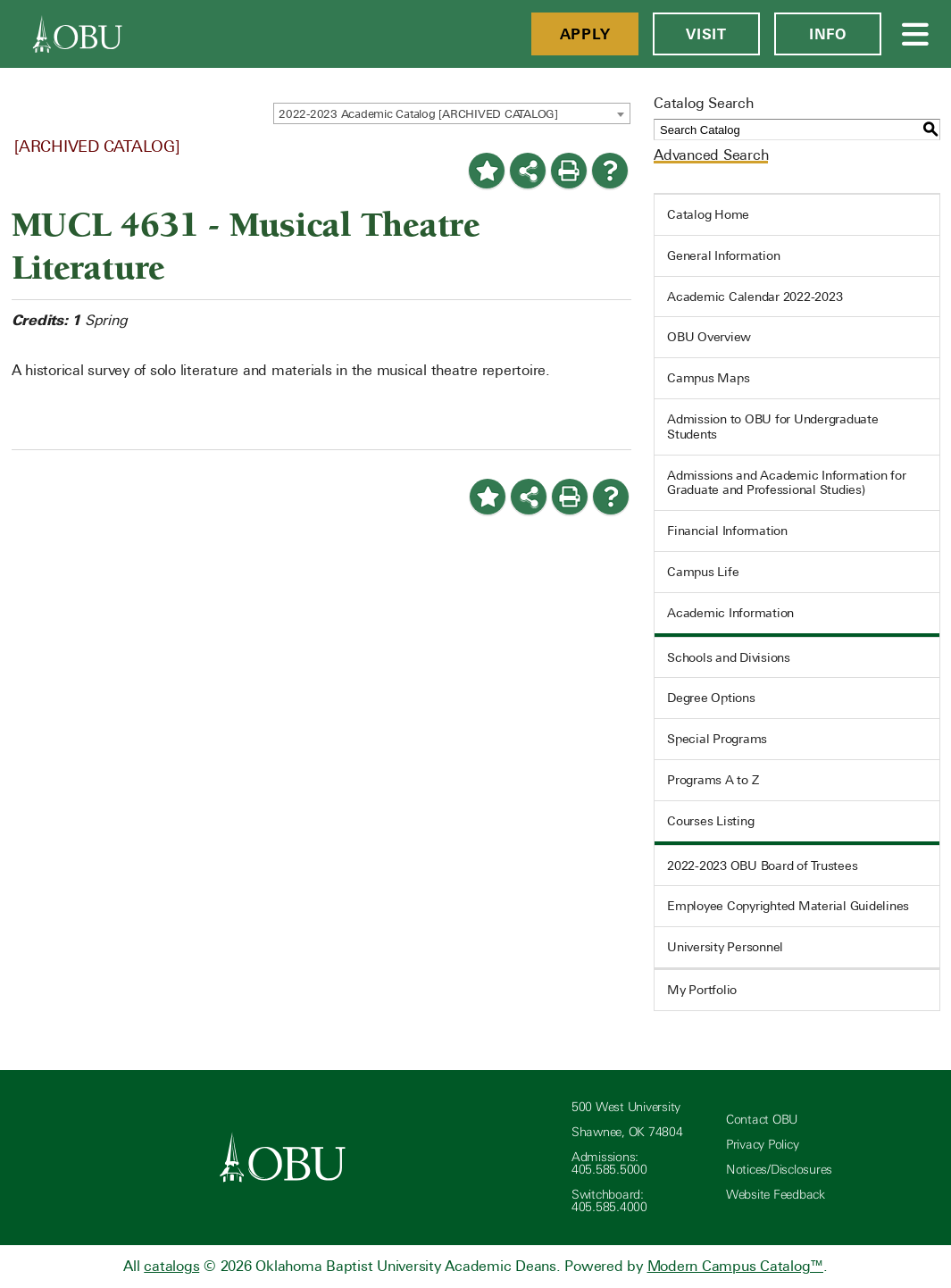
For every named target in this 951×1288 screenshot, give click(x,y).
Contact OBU (761, 1119)
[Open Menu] (916, 34)
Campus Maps (708, 378)
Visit (706, 34)
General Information (723, 255)
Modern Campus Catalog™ (735, 1266)
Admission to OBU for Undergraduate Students (773, 426)
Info (828, 34)
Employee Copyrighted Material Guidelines (788, 906)
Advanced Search (711, 154)
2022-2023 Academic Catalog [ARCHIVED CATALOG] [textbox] (418, 114)
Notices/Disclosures (779, 1169)
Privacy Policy (762, 1144)
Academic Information (730, 613)
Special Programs (717, 739)
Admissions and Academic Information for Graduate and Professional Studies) (786, 483)
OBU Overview (709, 337)
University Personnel (725, 947)
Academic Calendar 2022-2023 (754, 296)
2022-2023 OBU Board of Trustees (762, 865)
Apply (585, 34)
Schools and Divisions (728, 657)
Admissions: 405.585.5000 (609, 1163)
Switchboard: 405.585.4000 (609, 1201)
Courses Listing (710, 821)
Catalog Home (708, 214)
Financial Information (727, 530)
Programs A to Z (712, 780)
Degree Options (711, 697)
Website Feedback (775, 1194)
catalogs (171, 1266)
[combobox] (451, 113)
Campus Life (702, 572)
